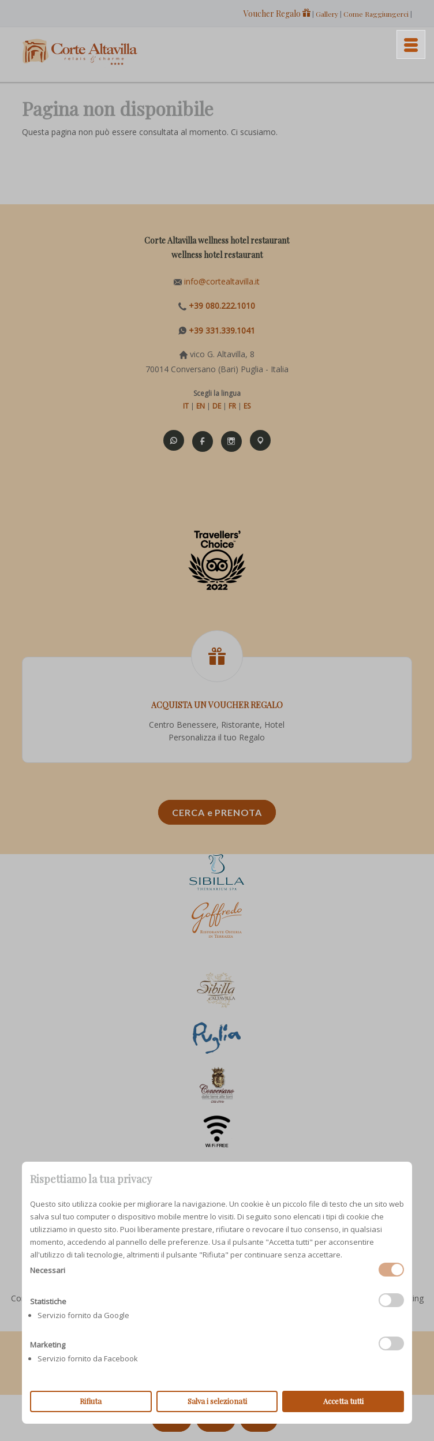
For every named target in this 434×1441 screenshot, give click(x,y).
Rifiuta (91, 1401)
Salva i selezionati (217, 1401)
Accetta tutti (343, 1401)
